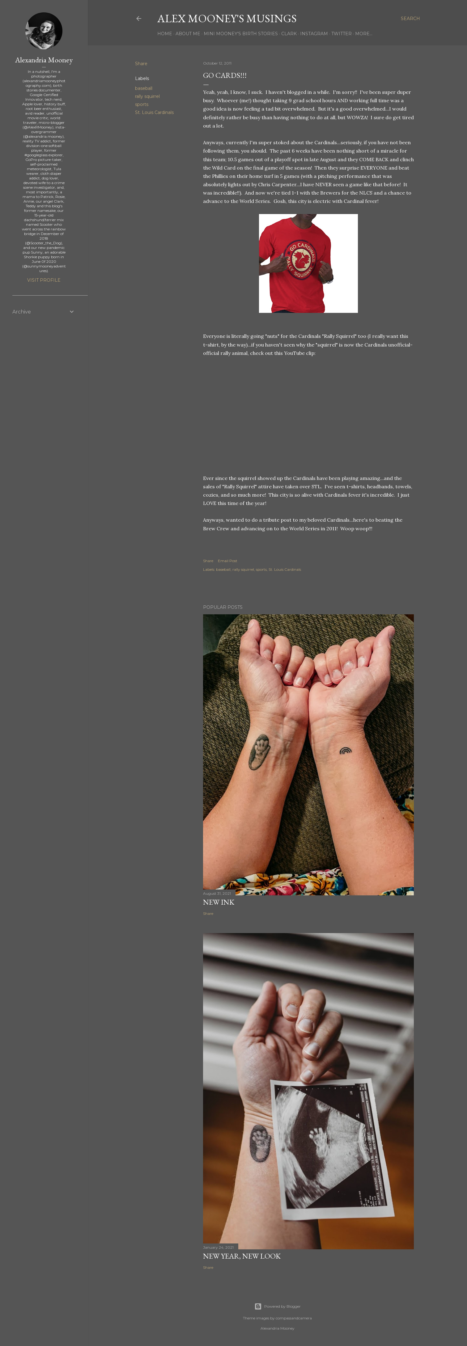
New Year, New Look (242, 1256)
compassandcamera (294, 1318)
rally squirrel (147, 96)
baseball (143, 88)
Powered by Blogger (277, 1306)
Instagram (314, 33)
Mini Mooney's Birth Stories (241, 33)
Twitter (341, 33)
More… (363, 33)
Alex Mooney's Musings (227, 18)
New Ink (218, 902)
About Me (188, 33)
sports (141, 104)
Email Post (227, 560)
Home (164, 33)
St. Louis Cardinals (154, 112)
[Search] (410, 18)
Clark (289, 33)
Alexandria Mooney (44, 60)
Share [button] (141, 63)
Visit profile (44, 280)
